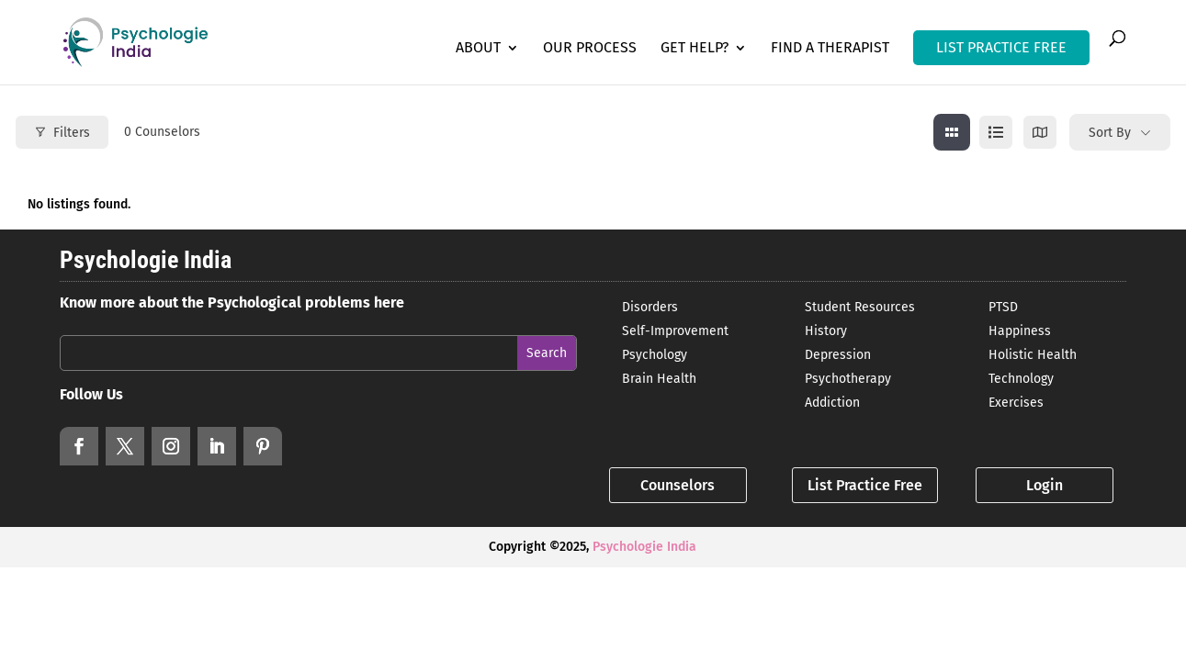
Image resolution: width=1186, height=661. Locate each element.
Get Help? (695, 48)
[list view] (995, 132)
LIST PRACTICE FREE (1001, 47)
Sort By (1110, 132)
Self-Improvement (675, 331)
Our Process (590, 48)
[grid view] (951, 132)
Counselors (677, 485)
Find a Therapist (830, 48)
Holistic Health (1032, 355)
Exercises (1016, 402)
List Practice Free (865, 485)
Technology (1021, 379)
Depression (838, 355)
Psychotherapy (848, 379)
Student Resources (860, 307)
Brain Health (659, 379)
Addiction (832, 402)
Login (1044, 485)
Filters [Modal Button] (62, 132)
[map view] (1040, 132)
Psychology (654, 355)
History (826, 331)
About (478, 48)
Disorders (650, 307)
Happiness (1019, 331)
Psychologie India (644, 547)
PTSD (1003, 307)
